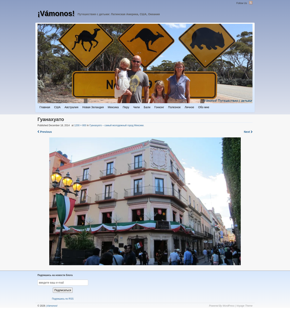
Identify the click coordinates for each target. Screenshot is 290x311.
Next (248, 131)
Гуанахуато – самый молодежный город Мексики (117, 125)
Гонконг (159, 107)
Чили (136, 107)
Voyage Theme (244, 305)
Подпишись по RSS (62, 298)
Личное (189, 107)
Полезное (174, 107)
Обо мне (203, 107)
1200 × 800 (80, 125)
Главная (44, 107)
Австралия (71, 107)
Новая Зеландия (93, 107)
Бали (147, 107)
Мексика (113, 107)
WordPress (228, 305)
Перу (126, 107)
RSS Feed (251, 3)
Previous (44, 131)
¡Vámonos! (56, 13)
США (57, 107)
